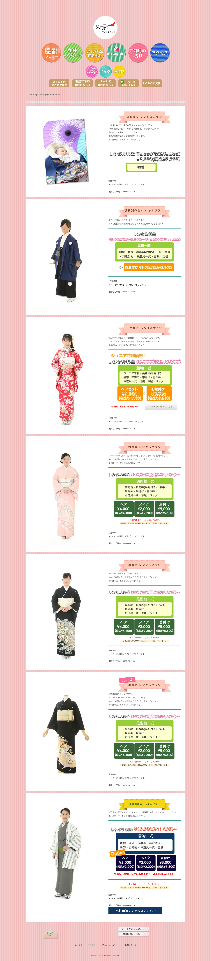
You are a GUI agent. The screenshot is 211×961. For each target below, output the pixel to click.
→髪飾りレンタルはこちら (161, 406)
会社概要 (78, 945)
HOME (33, 94)
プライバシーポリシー (110, 945)
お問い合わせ (130, 945)
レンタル (41, 94)
